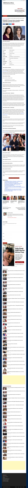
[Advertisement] (14, 379)
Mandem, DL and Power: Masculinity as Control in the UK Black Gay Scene (15, 347)
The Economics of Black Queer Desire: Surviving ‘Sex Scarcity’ (14, 319)
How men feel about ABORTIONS (9, 185)
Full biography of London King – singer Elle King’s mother (12, 184)
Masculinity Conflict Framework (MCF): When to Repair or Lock (14, 415)
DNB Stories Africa (8, 3)
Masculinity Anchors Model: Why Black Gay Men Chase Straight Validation (15, 443)
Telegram (22, 12)
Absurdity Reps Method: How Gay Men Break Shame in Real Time (14, 326)
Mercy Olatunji (9, 22)
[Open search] (24, 16)
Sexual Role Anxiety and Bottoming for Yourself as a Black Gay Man (15, 408)
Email (4, 236)
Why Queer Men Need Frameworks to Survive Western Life (14, 284)
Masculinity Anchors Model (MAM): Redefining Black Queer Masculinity (15, 401)
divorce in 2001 (5, 71)
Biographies (4, 19)
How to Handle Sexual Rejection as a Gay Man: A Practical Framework (15, 457)
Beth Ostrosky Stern (5, 131)
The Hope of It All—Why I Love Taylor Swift (12, 343)
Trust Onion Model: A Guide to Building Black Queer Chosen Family (15, 340)
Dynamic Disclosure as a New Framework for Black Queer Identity (14, 357)
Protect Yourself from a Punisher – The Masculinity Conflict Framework (15, 305)
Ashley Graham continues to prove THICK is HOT (11, 182)
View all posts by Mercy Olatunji (12, 217)
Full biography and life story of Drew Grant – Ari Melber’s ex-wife (14, 181)
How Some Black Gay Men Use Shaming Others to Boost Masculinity (15, 291)
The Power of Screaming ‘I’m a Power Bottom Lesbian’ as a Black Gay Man (15, 453)
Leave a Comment (12, 22)
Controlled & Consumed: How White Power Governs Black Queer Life (15, 277)
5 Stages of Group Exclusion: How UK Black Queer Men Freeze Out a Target (16, 270)
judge (6, 115)
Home (3, 18)
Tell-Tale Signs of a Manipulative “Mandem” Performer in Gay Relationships (16, 298)
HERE (13, 266)
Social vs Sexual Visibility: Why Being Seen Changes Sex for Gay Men (15, 333)
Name (3, 233)
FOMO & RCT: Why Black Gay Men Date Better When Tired (14, 312)
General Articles (6, 18)
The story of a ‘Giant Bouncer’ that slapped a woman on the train (13, 183)
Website (4, 239)
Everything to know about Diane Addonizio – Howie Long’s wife (14, 202)
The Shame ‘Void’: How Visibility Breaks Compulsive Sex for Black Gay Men (16, 354)
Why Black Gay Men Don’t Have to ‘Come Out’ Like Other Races (14, 450)
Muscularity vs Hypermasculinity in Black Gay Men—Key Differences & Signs (16, 364)
